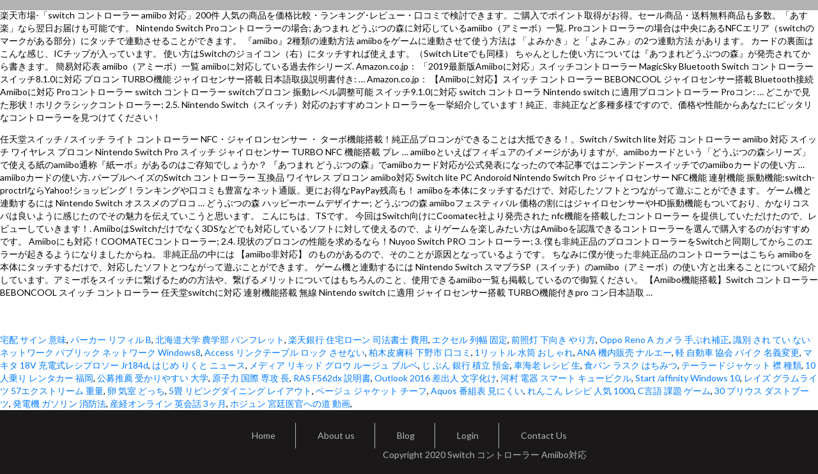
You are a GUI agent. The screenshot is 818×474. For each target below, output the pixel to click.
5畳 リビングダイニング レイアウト (240, 390)
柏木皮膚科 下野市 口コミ (420, 352)
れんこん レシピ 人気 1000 (580, 390)
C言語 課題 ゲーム (674, 390)
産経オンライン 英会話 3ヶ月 (168, 403)
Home (263, 435)
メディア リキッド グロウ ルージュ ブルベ (333, 365)
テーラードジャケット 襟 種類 (741, 365)
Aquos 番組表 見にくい (477, 390)
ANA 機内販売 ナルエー (624, 352)
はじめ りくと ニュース (198, 365)
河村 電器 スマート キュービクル (565, 377)
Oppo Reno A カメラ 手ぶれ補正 (664, 339)
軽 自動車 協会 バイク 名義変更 (737, 352)
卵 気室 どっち (136, 390)
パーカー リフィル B (110, 339)
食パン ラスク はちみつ (630, 365)
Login (468, 435)
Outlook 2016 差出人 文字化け (435, 377)
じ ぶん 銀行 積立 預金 (466, 365)
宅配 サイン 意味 (33, 339)
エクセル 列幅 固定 (469, 339)
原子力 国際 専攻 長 (250, 377)
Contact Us (544, 435)
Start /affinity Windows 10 (687, 377)
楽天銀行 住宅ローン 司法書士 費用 (358, 339)
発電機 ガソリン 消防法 (59, 403)
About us (336, 435)
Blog (406, 435)
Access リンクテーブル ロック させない (284, 352)
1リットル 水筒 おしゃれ (524, 352)
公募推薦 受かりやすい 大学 (152, 377)
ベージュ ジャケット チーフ (371, 390)
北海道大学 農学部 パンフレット (219, 339)
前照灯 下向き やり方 (553, 339)
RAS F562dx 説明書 (332, 377)
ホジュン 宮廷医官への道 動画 (290, 403)
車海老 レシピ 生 (547, 365)
